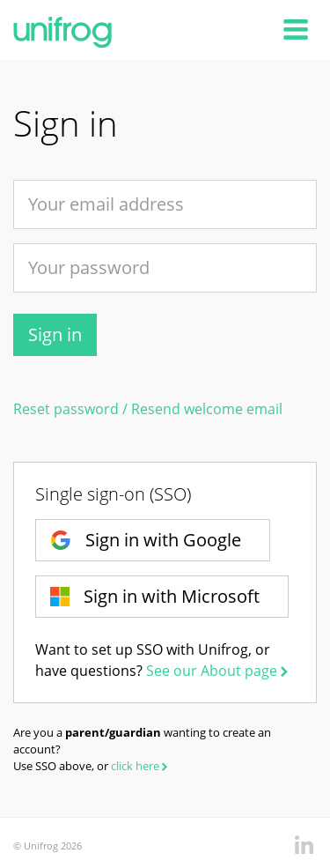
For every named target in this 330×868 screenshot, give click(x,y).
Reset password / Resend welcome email (147, 409)
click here (141, 766)
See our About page (218, 670)
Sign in (55, 334)
